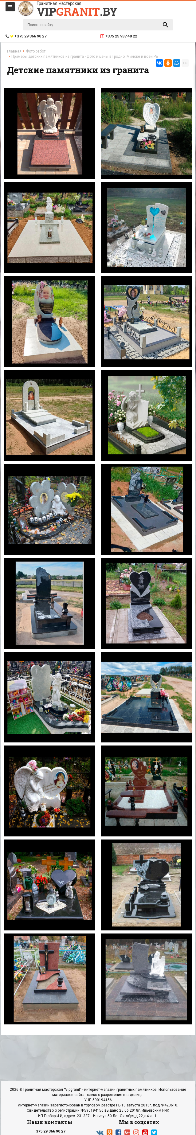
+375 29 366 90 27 (49, 1131)
